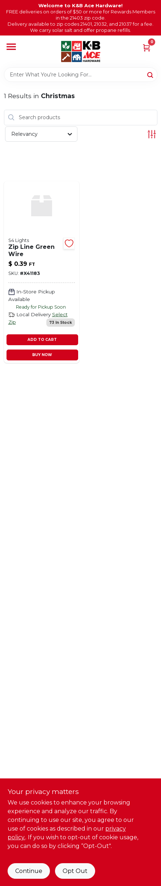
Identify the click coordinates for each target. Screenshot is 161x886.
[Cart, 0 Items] (146, 47)
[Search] (150, 74)
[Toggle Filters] (152, 134)
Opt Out (75, 871)
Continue (28, 871)
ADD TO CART (42, 339)
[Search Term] (80, 74)
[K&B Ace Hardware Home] (81, 51)
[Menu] (11, 47)
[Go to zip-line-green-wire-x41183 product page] (42, 272)
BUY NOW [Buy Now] (42, 354)
